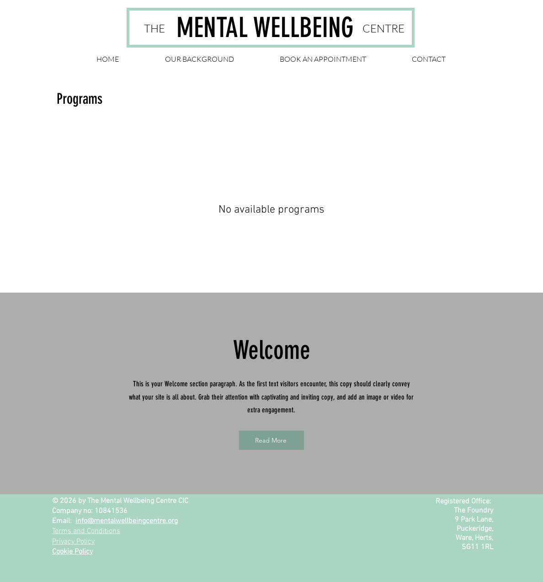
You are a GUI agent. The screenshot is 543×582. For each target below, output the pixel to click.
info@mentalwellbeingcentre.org (126, 521)
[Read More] (271, 440)
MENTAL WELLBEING (265, 27)
